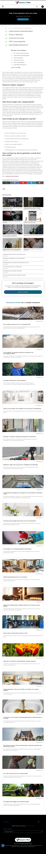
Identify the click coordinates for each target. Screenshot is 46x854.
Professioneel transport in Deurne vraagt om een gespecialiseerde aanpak (12, 208)
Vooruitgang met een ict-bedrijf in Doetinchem (12, 270)
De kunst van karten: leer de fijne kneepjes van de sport (14, 275)
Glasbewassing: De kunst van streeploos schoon (33, 235)
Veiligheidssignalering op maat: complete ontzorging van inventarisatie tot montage (32, 208)
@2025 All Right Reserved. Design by (23, 825)
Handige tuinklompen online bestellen (14, 380)
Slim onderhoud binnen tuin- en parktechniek (12, 266)
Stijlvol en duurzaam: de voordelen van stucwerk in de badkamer (22, 408)
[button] (37, 7)
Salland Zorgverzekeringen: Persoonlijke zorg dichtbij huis (33, 249)
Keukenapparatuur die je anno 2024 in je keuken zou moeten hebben (21, 690)
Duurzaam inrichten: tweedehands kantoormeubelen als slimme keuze (10, 236)
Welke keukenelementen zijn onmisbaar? (15, 577)
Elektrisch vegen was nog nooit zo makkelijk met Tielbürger (20, 464)
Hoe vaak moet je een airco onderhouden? (15, 773)
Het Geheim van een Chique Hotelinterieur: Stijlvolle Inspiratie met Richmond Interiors (22, 746)
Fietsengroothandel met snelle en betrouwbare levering (14, 254)
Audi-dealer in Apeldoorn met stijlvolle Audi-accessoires (12, 222)
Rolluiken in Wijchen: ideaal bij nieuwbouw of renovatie (19, 436)
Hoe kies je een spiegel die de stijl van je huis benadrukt (19, 521)
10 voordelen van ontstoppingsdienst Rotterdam (17, 549)
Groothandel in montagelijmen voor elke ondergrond (14, 258)
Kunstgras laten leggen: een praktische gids (16, 801)
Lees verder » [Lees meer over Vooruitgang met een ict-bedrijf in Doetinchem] (5, 272)
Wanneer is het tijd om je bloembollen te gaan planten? (19, 661)
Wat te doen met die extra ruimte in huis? (15, 633)
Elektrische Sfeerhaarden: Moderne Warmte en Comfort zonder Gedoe (21, 605)
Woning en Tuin (23, 19)
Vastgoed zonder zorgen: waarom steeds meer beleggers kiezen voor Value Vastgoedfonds (12, 249)
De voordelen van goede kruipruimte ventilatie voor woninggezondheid (18, 353)
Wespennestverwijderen (12, 176)
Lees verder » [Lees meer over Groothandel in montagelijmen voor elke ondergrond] (5, 260)
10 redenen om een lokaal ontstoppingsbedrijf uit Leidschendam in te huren (22, 718)
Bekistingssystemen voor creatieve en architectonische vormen (16, 262)
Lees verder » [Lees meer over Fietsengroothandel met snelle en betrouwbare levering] (5, 255)
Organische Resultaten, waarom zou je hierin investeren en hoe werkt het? (33, 222)
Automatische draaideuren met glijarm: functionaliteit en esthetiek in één (22, 493)
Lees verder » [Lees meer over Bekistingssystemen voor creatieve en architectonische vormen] (5, 264)
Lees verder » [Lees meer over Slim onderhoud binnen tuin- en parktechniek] (5, 268)
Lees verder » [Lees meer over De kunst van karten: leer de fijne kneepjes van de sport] (5, 276)
